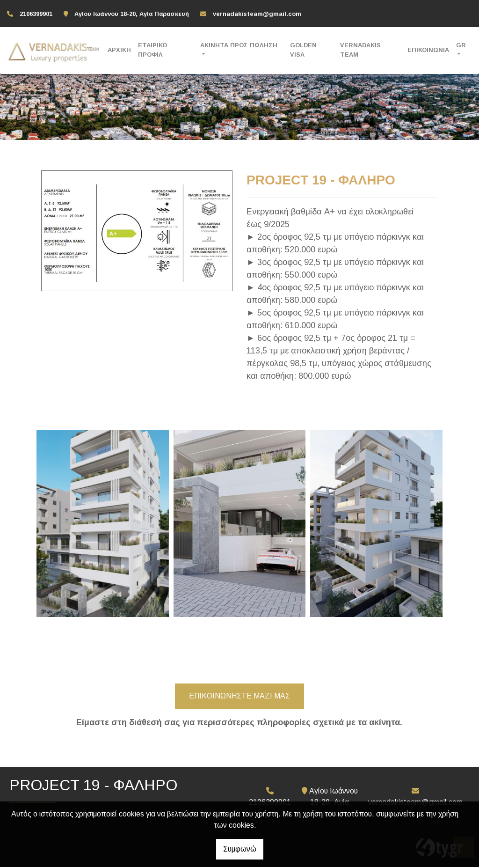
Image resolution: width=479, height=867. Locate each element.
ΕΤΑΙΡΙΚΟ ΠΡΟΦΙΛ (152, 50)
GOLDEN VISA (303, 50)
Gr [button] (461, 45)
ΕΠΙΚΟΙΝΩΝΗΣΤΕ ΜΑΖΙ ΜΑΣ (239, 696)
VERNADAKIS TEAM (360, 50)
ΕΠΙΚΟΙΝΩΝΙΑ (428, 49)
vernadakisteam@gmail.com (257, 13)
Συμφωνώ (239, 849)
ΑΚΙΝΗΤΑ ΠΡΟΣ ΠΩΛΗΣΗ (238, 45)
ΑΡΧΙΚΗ (119, 49)
